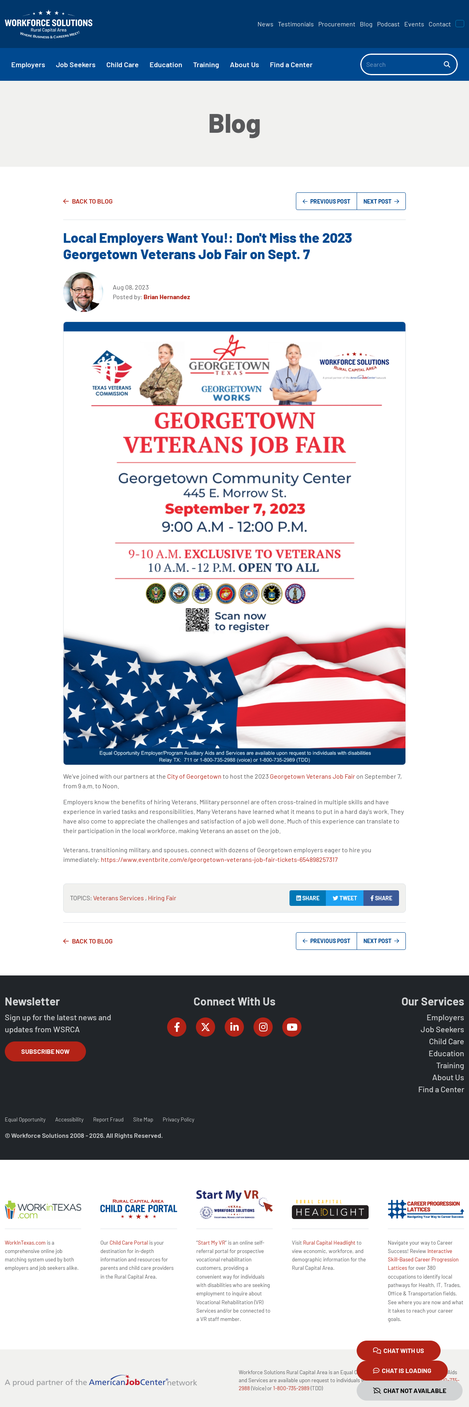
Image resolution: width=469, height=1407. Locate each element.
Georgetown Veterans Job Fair (312, 776)
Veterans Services (119, 897)
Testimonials (296, 24)
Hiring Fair (162, 897)
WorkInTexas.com (25, 1242)
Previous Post (326, 201)
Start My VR (211, 1242)
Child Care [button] (122, 64)
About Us (448, 1077)
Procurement (336, 24)
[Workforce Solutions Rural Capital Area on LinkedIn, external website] (234, 1027)
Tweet (345, 898)
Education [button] (166, 64)
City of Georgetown (194, 776)
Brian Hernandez (167, 296)
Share (307, 898)
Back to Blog (92, 201)
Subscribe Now (45, 1051)
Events (414, 24)
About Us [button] (244, 64)
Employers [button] (28, 64)
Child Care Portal (129, 1242)
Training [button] (206, 64)
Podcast (388, 24)
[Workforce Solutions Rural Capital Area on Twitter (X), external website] (205, 1027)
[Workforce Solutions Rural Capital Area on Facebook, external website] (176, 1027)
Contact (440, 24)
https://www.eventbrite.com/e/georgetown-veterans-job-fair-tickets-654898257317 (219, 859)
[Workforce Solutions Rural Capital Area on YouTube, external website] (291, 1027)
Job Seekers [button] (76, 64)
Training (450, 1065)
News (265, 24)
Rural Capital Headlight (329, 1242)
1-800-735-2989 (291, 1388)
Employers (445, 1017)
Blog (366, 24)
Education (446, 1053)
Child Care (446, 1041)
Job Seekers (442, 1029)
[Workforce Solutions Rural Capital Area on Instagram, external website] (263, 1027)
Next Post (381, 201)
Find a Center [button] (291, 64)
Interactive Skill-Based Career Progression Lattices (423, 1259)
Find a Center (441, 1089)
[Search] (402, 64)
